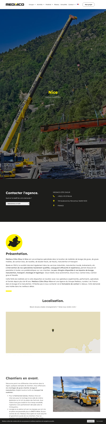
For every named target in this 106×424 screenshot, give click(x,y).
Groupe (32, 4)
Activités (40, 4)
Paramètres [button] (91, 421)
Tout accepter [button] (99, 421)
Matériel (49, 4)
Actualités (64, 4)
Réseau (56, 4)
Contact (71, 4)
